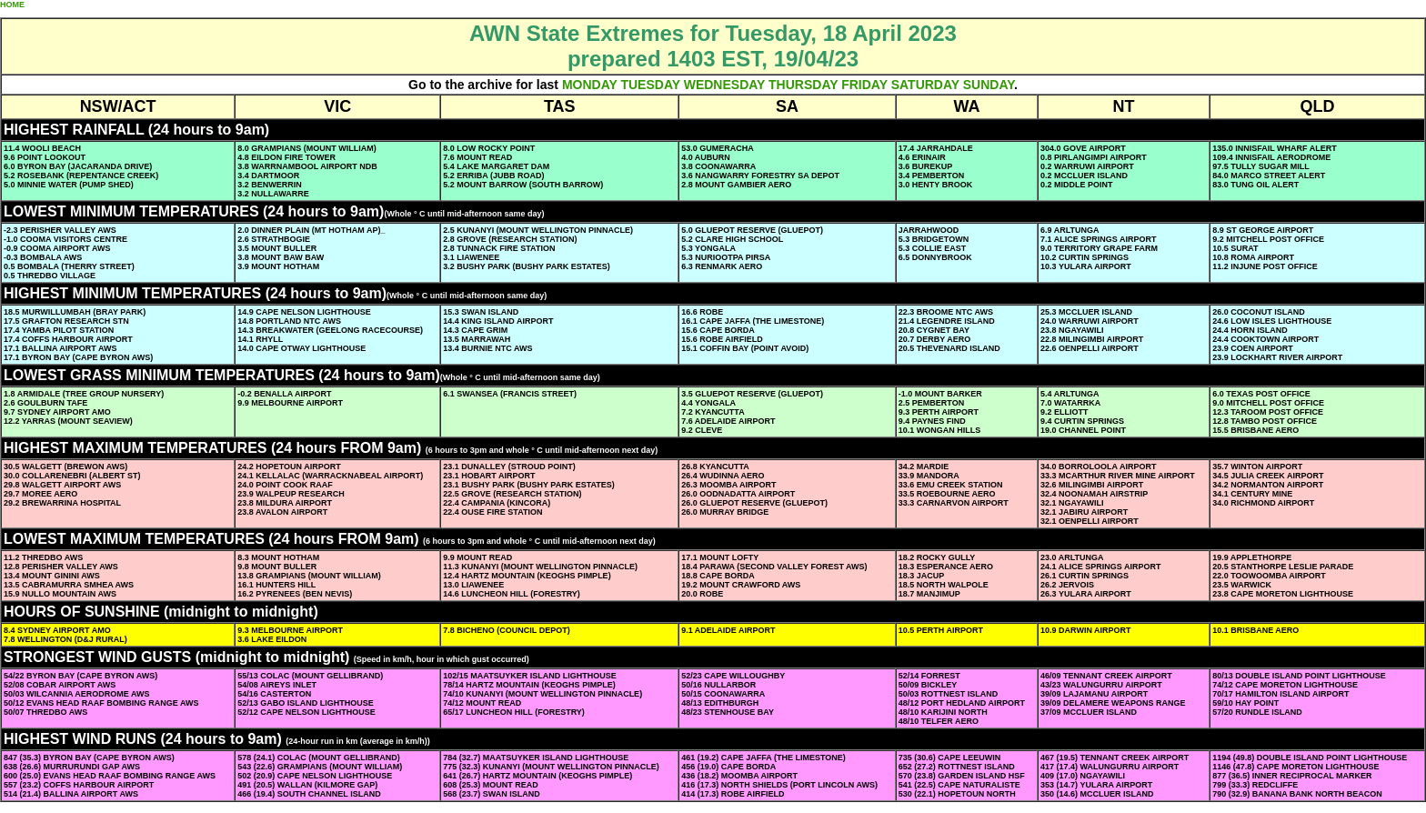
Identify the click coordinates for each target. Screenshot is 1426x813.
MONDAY (590, 84)
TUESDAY (649, 84)
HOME (12, 4)
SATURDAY (925, 84)
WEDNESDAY (724, 84)
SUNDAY (988, 84)
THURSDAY (803, 84)
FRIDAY (864, 84)
